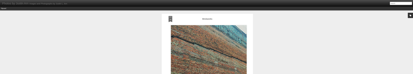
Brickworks (207, 19)
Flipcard (3, 8)
